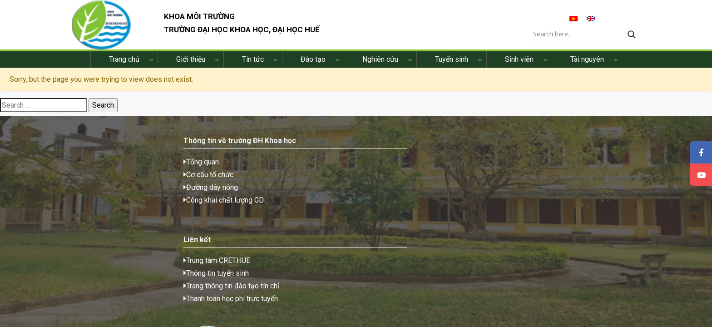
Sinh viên (519, 65)
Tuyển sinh (451, 65)
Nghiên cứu (380, 65)
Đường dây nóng (104, 197)
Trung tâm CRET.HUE (253, 172)
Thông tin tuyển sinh (252, 184)
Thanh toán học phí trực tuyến (267, 210)
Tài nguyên (587, 65)
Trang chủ (124, 65)
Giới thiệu (190, 65)
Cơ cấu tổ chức (102, 184)
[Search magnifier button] (640, 36)
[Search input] (586, 36)
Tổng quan (94, 172)
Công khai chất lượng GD (117, 210)
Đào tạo (313, 65)
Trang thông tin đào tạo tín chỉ (268, 197)
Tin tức (253, 65)
